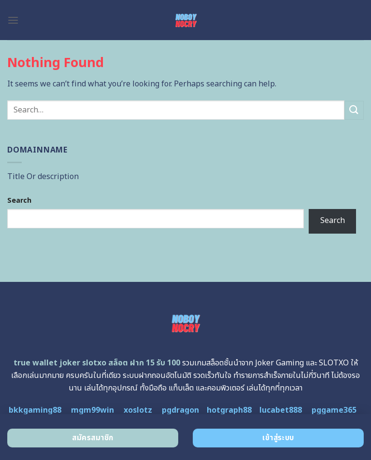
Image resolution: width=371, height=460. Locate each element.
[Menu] (13, 20)
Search (19, 200)
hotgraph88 (229, 410)
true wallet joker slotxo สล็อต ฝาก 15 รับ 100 (97, 363)
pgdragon (180, 410)
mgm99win (92, 410)
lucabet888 (280, 410)
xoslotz (138, 410)
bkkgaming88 (35, 410)
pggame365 (334, 410)
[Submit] (354, 110)
